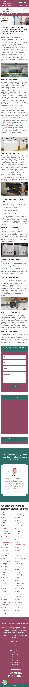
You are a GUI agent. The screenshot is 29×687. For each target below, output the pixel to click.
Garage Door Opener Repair (15, 653)
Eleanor (4, 572)
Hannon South (6, 607)
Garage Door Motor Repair (14, 658)
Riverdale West (19, 576)
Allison (4, 514)
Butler (4, 539)
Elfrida (4, 574)
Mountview (18, 553)
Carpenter (5, 541)
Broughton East (6, 531)
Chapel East (5, 546)
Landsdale (18, 530)
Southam (18, 587)
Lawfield (18, 531)
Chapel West (5, 547)
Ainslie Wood (5, 511)
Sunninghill (18, 594)
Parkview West (19, 564)
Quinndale (18, 568)
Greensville (5, 599)
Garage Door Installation (14, 647)
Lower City (18, 538)
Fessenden (5, 580)
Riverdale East (19, 574)
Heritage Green (6, 612)
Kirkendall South (20, 527)
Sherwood (18, 585)
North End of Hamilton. (21, 558)
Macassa (18, 539)
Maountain (18, 541)
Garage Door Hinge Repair (14, 657)
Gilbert (4, 585)
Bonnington (5, 530)
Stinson (18, 590)
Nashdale (18, 555)
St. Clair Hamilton (20, 588)
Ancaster (4, 516)
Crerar (4, 558)
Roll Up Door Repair (14, 651)
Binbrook (4, 525)
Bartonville (5, 520)
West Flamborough (20, 607)
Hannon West (6, 609)
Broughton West (6, 533)
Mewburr (18, 547)
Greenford (5, 594)
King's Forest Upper (20, 523)
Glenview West (6, 590)
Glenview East (6, 588)
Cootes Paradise (6, 553)
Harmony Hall (6, 610)
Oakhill (17, 561)
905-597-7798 (22, 2)
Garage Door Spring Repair (14, 649)
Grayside (4, 593)
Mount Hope (19, 552)
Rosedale (18, 580)
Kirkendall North (19, 525)
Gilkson (4, 587)
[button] (10, 471)
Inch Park (18, 514)
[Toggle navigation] (25, 10)
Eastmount (5, 571)
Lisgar (17, 536)
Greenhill (4, 596)
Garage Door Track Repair (14, 655)
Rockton (18, 577)
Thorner (18, 599)
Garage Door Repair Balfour (11, 13)
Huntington (18, 512)
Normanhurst (19, 557)
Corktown (5, 555)
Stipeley (18, 591)
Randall (18, 571)
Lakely (17, 528)
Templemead (19, 598)
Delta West (5, 564)
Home (2, 13)
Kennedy (18, 520)
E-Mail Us (16, 676)
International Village (20, 516)
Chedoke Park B (6, 549)
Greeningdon (5, 598)
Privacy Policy (14, 664)
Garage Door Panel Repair (14, 660)
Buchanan (5, 536)
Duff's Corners (6, 566)
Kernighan (18, 522)
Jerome (18, 517)
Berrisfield (5, 523)
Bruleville (4, 535)
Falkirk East (5, 577)
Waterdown (18, 605)
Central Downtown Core (8, 542)
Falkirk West (5, 579)
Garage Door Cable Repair (14, 662)
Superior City (19, 596)
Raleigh (18, 569)
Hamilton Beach (6, 602)
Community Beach (7, 552)
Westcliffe (18, 609)
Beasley (4, 522)
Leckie (17, 533)
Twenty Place (19, 602)
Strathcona (18, 593)
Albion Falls (5, 512)
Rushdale (18, 582)
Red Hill (18, 572)
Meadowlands (19, 546)
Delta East (5, 563)
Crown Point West (6, 561)
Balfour (4, 517)
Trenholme (18, 601)
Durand (4, 569)
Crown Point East (6, 560)
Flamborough (5, 582)
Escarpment (5, 576)
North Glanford (19, 560)
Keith (17, 519)
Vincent (18, 604)
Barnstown (5, 519)
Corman (4, 557)
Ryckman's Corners (20, 583)
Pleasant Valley (19, 566)
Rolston (18, 579)
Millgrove (18, 549)
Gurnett (4, 601)
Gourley (4, 591)
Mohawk (18, 550)
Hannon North (6, 605)
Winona (18, 610)
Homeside (18, 511)
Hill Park (4, 613)
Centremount (5, 544)
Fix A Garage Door (14, 645)
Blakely (4, 528)
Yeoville (18, 612)
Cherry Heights (6, 550)
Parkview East (19, 563)
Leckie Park (19, 535)
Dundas (4, 568)
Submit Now (14, 387)
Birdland (4, 527)
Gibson (4, 583)
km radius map (14, 416)
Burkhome (5, 538)
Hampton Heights (6, 604)
